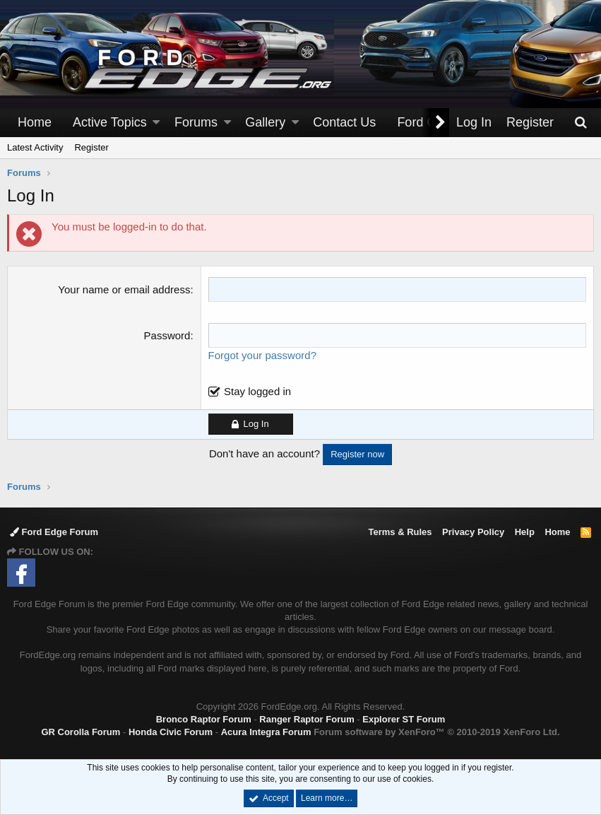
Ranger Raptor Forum (306, 719)
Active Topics (110, 122)
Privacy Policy (473, 532)
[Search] (580, 122)
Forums (196, 122)
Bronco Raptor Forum (203, 719)
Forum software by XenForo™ (436, 732)
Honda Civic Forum (171, 732)
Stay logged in (257, 391)
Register (91, 147)
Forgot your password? (262, 355)
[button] (156, 122)
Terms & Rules (400, 532)
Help (525, 532)
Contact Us (344, 122)
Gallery (265, 122)
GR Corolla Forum (80, 732)
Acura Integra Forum (266, 732)
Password (167, 335)
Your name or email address (124, 289)
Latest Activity (35, 147)
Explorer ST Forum (403, 719)
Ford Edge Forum (54, 532)
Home (35, 122)
